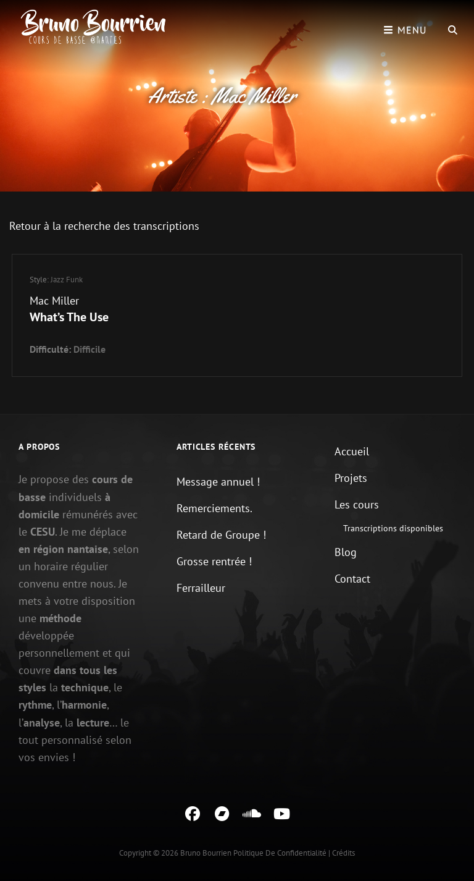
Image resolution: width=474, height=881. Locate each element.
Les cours (357, 504)
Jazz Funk (67, 279)
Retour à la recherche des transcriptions (104, 226)
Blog (346, 552)
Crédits (343, 853)
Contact (352, 578)
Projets (351, 478)
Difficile (89, 349)
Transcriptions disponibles (393, 528)
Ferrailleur (201, 588)
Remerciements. (214, 508)
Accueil (352, 451)
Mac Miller (54, 300)
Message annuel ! (218, 481)
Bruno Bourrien (205, 853)
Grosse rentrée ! (214, 561)
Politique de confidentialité (279, 853)
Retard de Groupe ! (221, 535)
